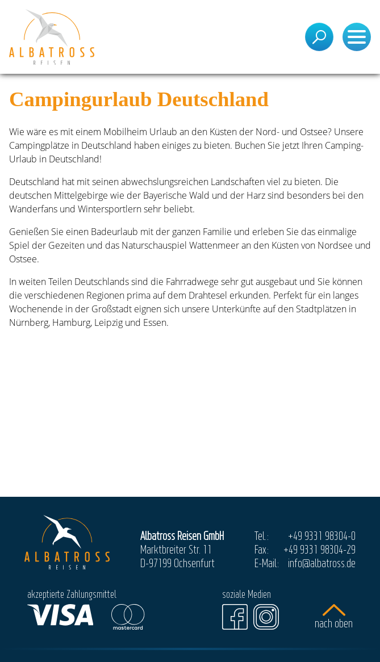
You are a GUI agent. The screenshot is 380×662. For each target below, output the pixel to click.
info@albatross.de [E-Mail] (322, 562)
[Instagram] (266, 617)
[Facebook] (235, 617)
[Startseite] (51, 37)
